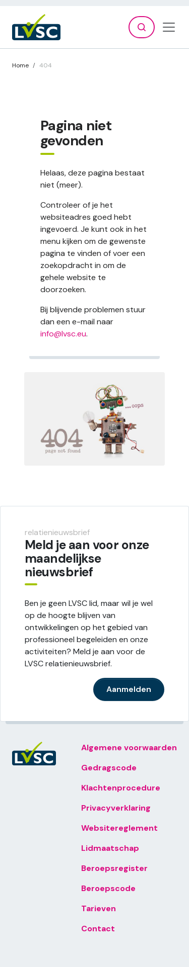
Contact (98, 928)
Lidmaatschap (110, 848)
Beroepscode (108, 888)
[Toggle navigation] (169, 27)
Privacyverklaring (116, 808)
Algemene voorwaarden (129, 747)
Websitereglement (119, 828)
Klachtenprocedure (120, 787)
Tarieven (98, 908)
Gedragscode (109, 767)
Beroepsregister (114, 868)
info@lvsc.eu (63, 333)
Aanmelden (128, 689)
